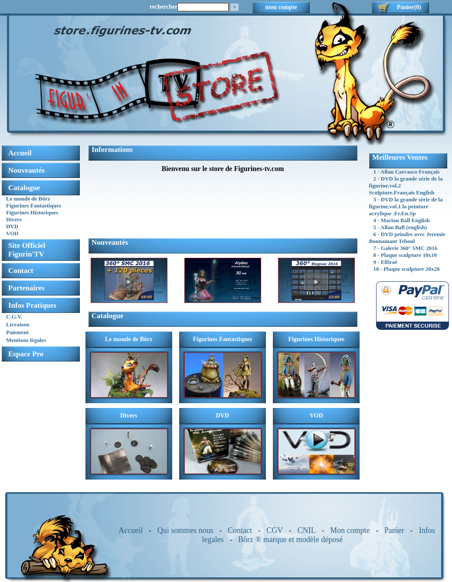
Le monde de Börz (28, 198)
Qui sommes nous (185, 530)
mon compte (281, 7)
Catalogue (24, 188)
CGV (274, 530)
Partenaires (26, 288)
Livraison (17, 324)
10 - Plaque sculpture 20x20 (406, 269)
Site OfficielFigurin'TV (26, 249)
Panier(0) (409, 7)
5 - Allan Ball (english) (400, 227)
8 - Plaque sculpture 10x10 (405, 255)
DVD (12, 226)
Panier (394, 530)
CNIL (307, 530)
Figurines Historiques (32, 212)
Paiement (17, 332)
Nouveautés (26, 170)
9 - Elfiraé (385, 262)
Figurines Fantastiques (33, 205)
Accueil (130, 530)
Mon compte (350, 530)
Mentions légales (26, 340)
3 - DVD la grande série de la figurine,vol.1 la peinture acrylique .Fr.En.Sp (406, 206)
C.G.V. (14, 316)
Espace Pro (25, 354)
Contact (20, 270)
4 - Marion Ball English (401, 220)
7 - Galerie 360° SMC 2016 (405, 248)
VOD (12, 233)
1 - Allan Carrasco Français (406, 171)
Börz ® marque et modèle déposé (290, 539)
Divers (14, 219)
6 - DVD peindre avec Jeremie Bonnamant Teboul (407, 237)
